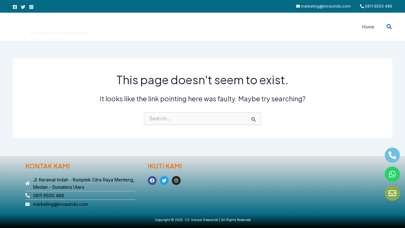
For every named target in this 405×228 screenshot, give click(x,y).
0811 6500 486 (376, 6)
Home (370, 26)
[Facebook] (15, 7)
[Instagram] (31, 7)
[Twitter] (23, 7)
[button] (389, 27)
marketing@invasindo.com (323, 6)
